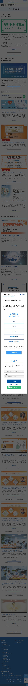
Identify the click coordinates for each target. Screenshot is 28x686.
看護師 (14, 331)
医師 (14, 321)
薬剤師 (14, 326)
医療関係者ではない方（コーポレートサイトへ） (14, 342)
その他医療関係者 (14, 336)
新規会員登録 (14, 353)
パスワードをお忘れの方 (14, 384)
